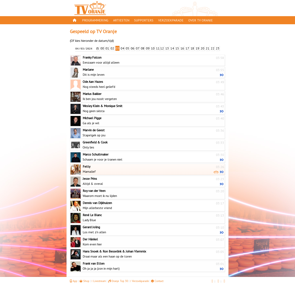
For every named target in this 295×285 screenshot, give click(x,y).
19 (197, 48)
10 (153, 48)
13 (167, 48)
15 (177, 48)
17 (187, 48)
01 (107, 48)
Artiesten (121, 20)
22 (212, 48)
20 (202, 48)
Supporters (143, 20)
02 (112, 48)
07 (137, 48)
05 (127, 48)
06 (132, 48)
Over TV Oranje (200, 20)
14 (172, 48)
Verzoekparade (170, 20)
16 (182, 48)
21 (207, 48)
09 (148, 48)
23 (217, 48)
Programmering (95, 20)
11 (158, 48)
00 (102, 48)
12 (162, 48)
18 (192, 48)
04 (122, 48)
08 (142, 48)
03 (117, 48)
